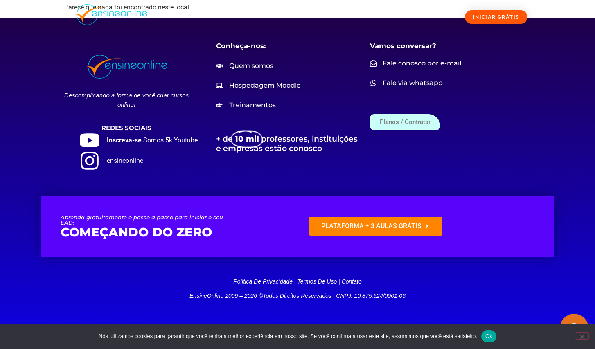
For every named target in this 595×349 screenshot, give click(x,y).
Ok (488, 336)
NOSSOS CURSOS (274, 15)
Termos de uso (317, 281)
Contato (352, 281)
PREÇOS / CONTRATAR (346, 15)
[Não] (582, 336)
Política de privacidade (263, 281)
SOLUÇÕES (212, 15)
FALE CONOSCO (416, 15)
